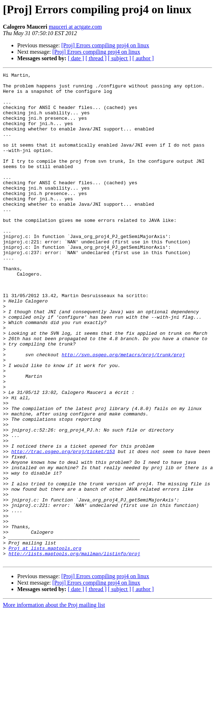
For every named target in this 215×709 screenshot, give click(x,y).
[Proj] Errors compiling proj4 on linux (105, 45)
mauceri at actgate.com (75, 27)
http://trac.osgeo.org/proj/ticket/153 (63, 527)
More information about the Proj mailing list (54, 703)
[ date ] (76, 58)
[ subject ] (119, 58)
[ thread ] (96, 58)
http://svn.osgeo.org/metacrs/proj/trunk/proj (123, 411)
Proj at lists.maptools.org (45, 644)
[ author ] (143, 58)
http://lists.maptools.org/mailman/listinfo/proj (74, 650)
